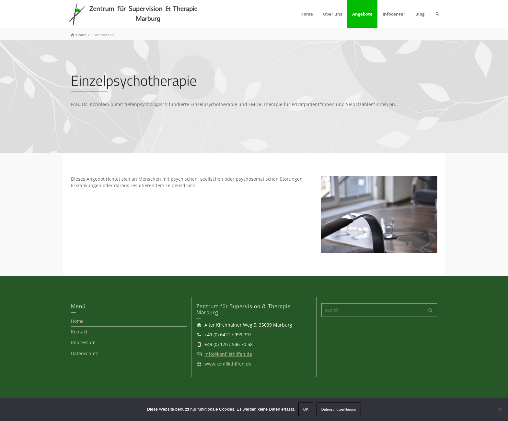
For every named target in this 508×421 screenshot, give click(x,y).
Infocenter (394, 14)
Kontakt (79, 332)
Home (306, 14)
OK (305, 409)
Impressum (83, 342)
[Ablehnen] (500, 409)
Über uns (332, 14)
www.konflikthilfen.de (227, 364)
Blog (419, 14)
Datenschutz (84, 353)
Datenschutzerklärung (338, 409)
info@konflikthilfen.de (228, 354)
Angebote (362, 14)
